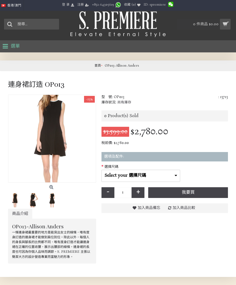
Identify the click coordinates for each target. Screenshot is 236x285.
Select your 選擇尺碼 (125, 175)
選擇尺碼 (111, 166)
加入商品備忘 (149, 208)
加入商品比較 (184, 208)
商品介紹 (20, 214)
